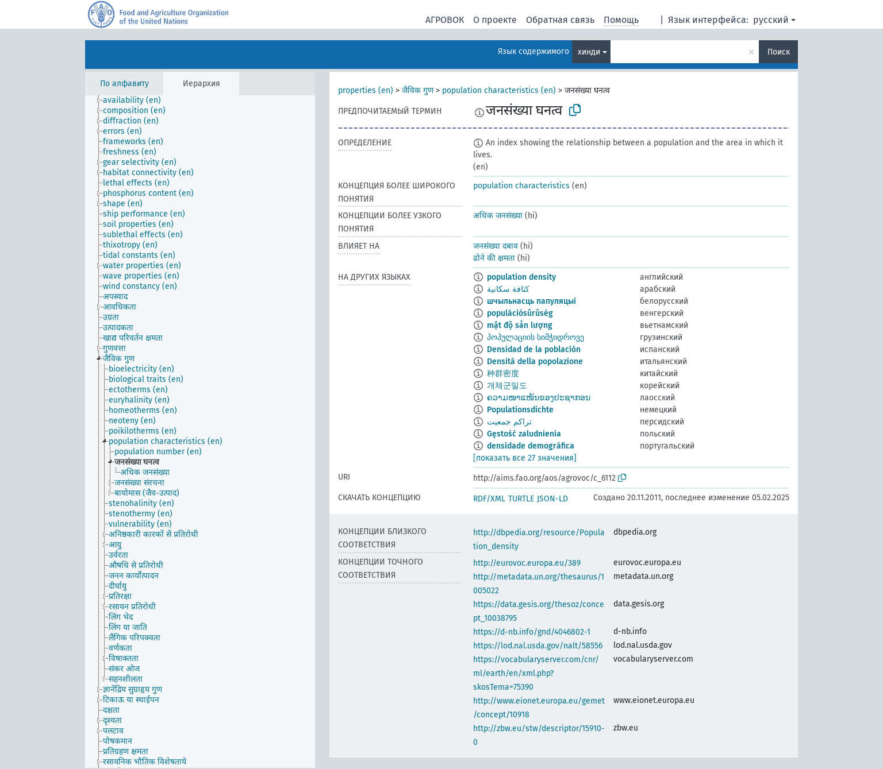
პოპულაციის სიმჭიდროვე (535, 337)
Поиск (778, 52)
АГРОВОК (444, 19)
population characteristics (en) (499, 90)
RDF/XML (489, 499)
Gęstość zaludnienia (524, 434)
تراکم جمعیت (509, 422)
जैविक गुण (417, 90)
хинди (589, 52)
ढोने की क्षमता (494, 258)
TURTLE (521, 499)
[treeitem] (136, 100)
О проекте (495, 19)
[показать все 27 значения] (525, 458)
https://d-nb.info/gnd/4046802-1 (531, 632)
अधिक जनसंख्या (498, 216)
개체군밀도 (507, 386)
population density (521, 277)
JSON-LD (552, 499)
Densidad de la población (534, 349)
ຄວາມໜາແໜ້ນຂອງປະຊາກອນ (538, 398)
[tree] (200, 431)
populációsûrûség (520, 313)
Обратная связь (560, 19)
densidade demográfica (530, 446)
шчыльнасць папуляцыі (531, 301)
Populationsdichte (520, 410)
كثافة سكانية (508, 289)
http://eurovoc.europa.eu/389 (527, 563)
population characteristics (521, 186)
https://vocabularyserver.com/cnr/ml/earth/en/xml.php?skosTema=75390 (536, 673)
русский (771, 19)
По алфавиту (124, 83)
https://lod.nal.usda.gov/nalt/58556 (537, 646)
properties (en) (365, 90)
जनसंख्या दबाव (495, 246)
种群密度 (503, 373)
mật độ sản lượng (519, 325)
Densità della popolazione (535, 361)
